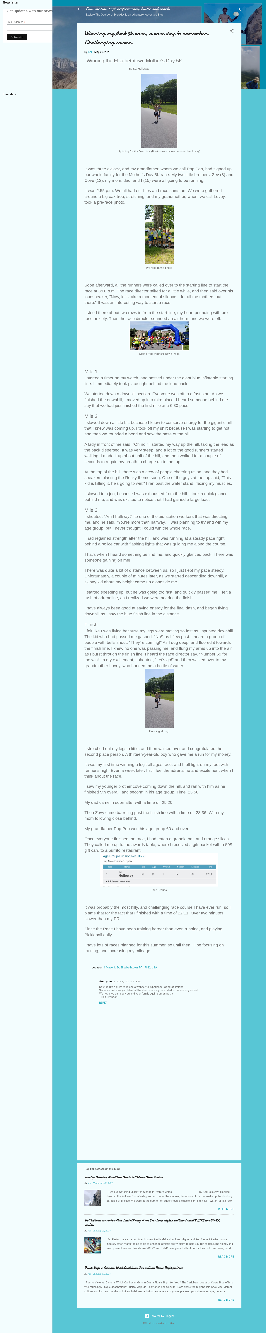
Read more (226, 1209)
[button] (232, 31)
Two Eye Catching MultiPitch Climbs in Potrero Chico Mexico (123, 1177)
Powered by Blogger (159, 1316)
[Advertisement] (159, 1126)
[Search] (239, 10)
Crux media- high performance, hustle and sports (128, 9)
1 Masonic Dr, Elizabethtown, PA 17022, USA (130, 967)
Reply (103, 1002)
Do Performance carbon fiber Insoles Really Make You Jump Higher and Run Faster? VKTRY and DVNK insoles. (152, 1222)
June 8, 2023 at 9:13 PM (128, 981)
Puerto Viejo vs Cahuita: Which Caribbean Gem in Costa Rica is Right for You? (133, 1268)
